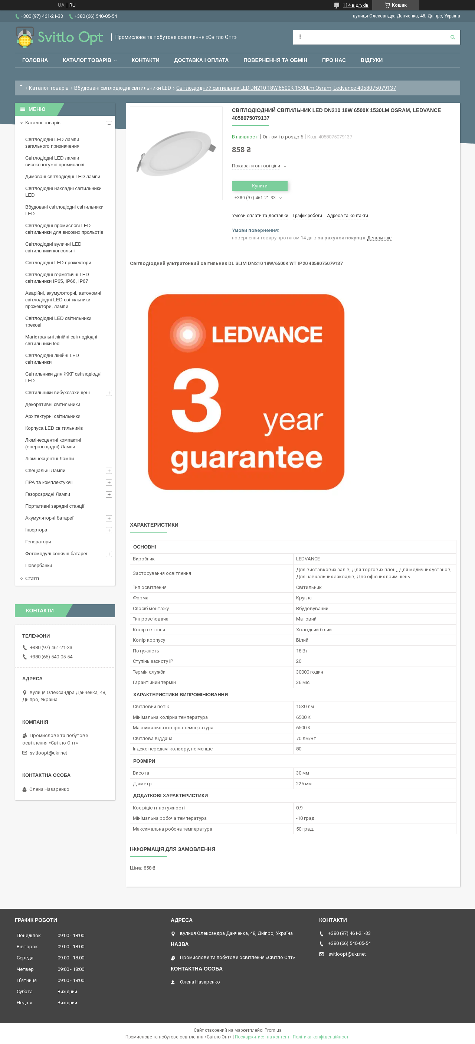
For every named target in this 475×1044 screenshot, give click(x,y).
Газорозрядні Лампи (47, 494)
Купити (260, 186)
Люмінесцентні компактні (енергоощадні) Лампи (53, 443)
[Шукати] (452, 37)
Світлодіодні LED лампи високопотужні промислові (54, 161)
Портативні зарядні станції (54, 506)
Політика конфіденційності (321, 1037)
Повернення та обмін (275, 60)
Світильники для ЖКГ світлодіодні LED (63, 377)
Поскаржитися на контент (262, 1037)
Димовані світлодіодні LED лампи (62, 176)
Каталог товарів (87, 60)
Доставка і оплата (201, 60)
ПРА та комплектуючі (49, 482)
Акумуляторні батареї (49, 518)
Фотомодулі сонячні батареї (56, 553)
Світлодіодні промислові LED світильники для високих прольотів (64, 229)
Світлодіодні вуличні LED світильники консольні (53, 247)
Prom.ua (273, 1030)
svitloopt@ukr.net (48, 753)
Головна (35, 60)
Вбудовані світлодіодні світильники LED (122, 88)
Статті (32, 578)
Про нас (334, 60)
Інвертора (36, 530)
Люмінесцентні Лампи (49, 458)
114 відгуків (355, 5)
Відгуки (372, 60)
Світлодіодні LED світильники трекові (58, 321)
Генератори (38, 541)
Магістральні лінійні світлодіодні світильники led (61, 340)
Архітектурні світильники (53, 416)
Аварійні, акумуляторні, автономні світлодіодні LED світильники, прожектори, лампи (63, 299)
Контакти (146, 60)
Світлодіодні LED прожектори (58, 262)
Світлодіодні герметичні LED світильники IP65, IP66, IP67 (57, 278)
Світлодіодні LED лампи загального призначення (52, 143)
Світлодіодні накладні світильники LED (63, 192)
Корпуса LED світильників (54, 428)
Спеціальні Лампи (45, 470)
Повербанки (38, 565)
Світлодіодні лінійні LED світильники (52, 359)
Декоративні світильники (52, 404)
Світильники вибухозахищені (57, 392)
